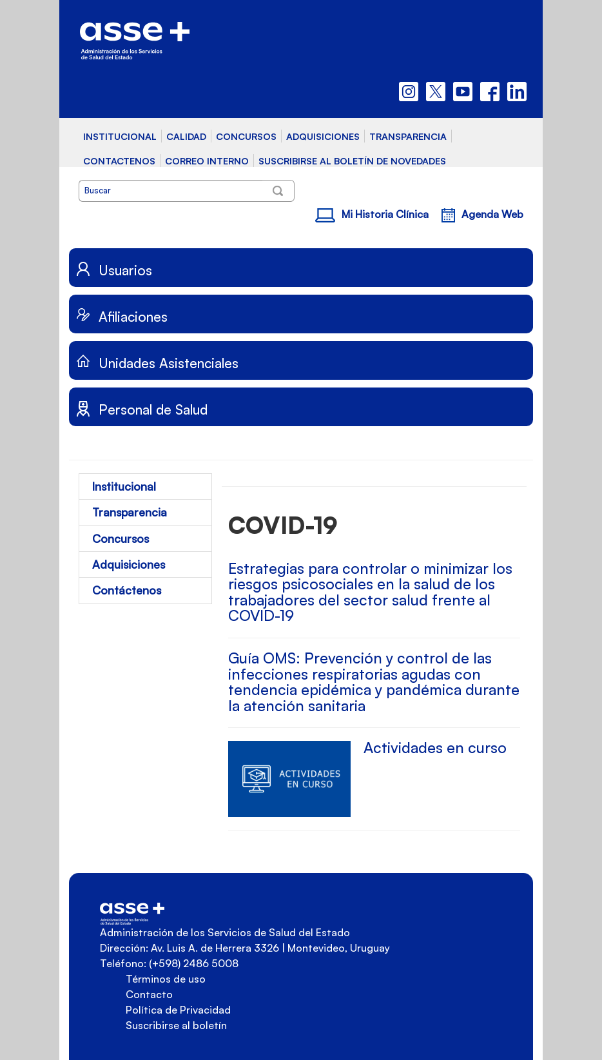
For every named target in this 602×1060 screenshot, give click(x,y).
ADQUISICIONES (323, 136)
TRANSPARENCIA (408, 136)
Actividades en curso (435, 747)
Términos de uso (166, 978)
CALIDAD (186, 136)
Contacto (149, 994)
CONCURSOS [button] (246, 136)
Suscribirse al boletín (176, 1025)
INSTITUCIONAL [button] (120, 136)
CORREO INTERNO (207, 160)
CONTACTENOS (119, 160)
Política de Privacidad (178, 1009)
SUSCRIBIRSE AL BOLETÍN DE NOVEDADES (352, 160)
